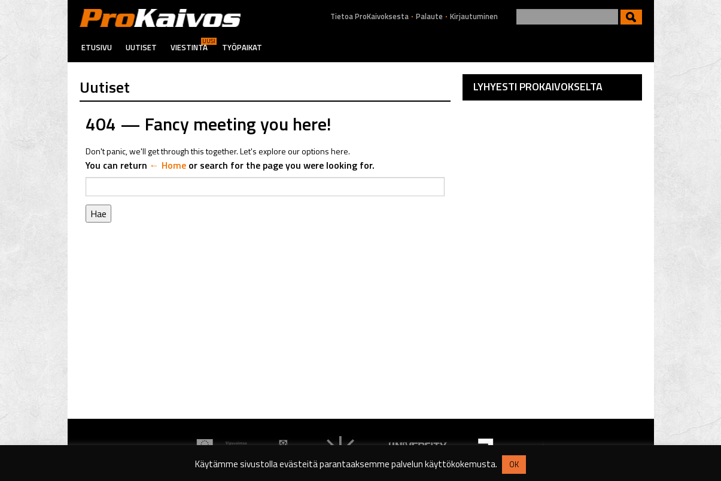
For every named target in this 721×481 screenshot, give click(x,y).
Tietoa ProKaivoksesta (369, 16)
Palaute (429, 16)
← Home (168, 165)
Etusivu (96, 47)
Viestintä (189, 47)
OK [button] (514, 464)
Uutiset (141, 47)
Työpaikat (242, 47)
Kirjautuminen (474, 16)
